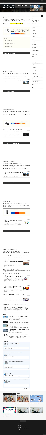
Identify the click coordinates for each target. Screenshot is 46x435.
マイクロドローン (34, 41)
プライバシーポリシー (17, 2)
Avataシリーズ (34, 64)
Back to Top (23, 420)
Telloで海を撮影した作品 (7, 41)
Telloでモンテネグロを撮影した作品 (9, 43)
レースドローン (34, 42)
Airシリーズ (34, 62)
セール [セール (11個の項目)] (33, 20)
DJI (32, 61)
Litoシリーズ (34, 67)
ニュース (33, 25)
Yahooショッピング (22, 33)
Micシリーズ (34, 70)
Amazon (13, 33)
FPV (33, 79)
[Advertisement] (37, 95)
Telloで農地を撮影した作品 (8, 44)
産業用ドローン (34, 44)
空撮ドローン (33, 39)
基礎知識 (34, 30)
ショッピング (33, 27)
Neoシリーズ (34, 73)
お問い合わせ (12, 2)
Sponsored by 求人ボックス (27, 388)
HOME (4, 2)
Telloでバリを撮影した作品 (8, 40)
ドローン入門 (8, 2)
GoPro (33, 87)
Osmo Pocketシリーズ (35, 81)
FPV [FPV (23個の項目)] (39, 20)
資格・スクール (34, 33)
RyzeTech (33, 84)
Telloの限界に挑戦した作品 (8, 46)
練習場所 (34, 36)
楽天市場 (17, 33)
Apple (32, 59)
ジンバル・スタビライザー (35, 50)
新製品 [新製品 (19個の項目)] (36, 20)
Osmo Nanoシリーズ (35, 76)
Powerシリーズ (34, 78)
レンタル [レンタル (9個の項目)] (34, 21)
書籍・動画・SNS (34, 47)
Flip (33, 65)
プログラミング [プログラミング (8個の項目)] (38, 21)
